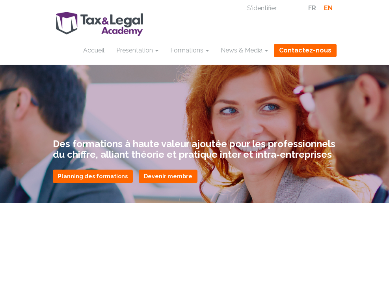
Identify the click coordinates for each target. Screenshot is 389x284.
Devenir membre (168, 176)
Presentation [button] (137, 50)
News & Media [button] (244, 50)
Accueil (93, 50)
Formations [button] (189, 50)
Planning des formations (93, 176)
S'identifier (262, 8)
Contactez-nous (305, 50)
